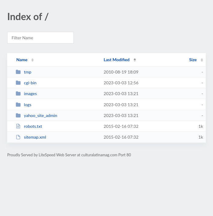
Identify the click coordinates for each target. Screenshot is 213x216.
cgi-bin (26, 82)
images (26, 93)
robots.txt (29, 126)
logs (23, 104)
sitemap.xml (31, 137)
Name (21, 59)
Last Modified (117, 59)
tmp (23, 71)
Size (193, 59)
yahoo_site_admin (36, 115)
